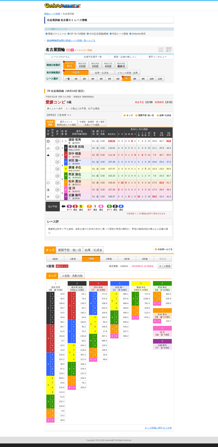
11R (160, 79)
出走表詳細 (50, 123)
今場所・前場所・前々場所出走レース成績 (92, 123)
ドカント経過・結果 (127, 72)
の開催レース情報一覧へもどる (71, 40)
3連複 (91, 259)
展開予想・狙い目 (69, 250)
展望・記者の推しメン (125, 56)
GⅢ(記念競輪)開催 (98, 33)
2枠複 (145, 259)
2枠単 (127, 259)
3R (92, 79)
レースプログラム (60, 56)
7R (126, 78)
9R (143, 79)
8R (134, 79)
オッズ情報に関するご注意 (158, 428)
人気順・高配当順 (72, 275)
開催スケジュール (57, 33)
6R (118, 79)
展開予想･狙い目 (146, 115)
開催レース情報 (52, 13)
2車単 (73, 259)
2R (84, 79)
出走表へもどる (165, 249)
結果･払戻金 (165, 115)
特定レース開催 (120, 33)
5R (109, 79)
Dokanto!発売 (139, 33)
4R (101, 79)
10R (151, 79)
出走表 (76, 72)
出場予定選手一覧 (93, 56)
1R (75, 79)
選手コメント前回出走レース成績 (66, 123)
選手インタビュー (158, 56)
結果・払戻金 (102, 72)
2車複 (109, 259)
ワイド (163, 259)
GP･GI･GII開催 (78, 33)
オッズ (129, 115)
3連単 (55, 259)
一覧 (67, 79)
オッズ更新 (164, 266)
